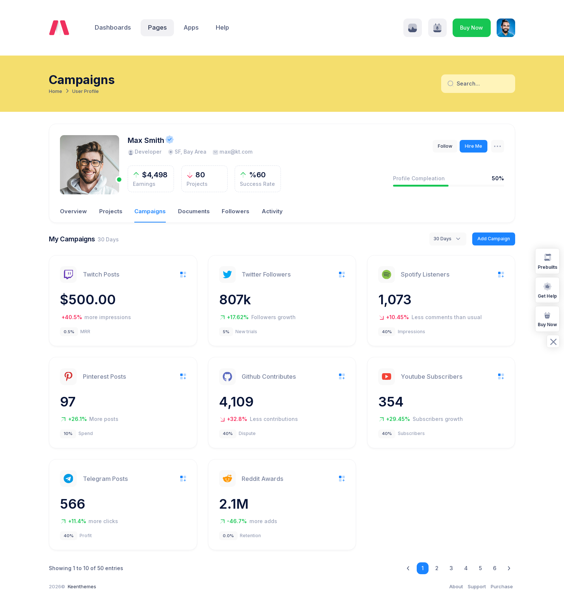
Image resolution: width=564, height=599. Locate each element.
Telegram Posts (105, 478)
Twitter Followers (266, 274)
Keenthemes (82, 586)
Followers (235, 211)
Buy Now (471, 27)
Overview (73, 211)
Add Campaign (493, 238)
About (456, 586)
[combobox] (447, 238)
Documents (194, 211)
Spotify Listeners (425, 274)
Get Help (547, 290)
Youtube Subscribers (432, 376)
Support (477, 586)
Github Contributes (269, 376)
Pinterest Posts (104, 376)
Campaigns (150, 211)
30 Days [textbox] (442, 238)
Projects (110, 211)
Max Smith (146, 140)
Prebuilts (547, 261)
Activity (272, 211)
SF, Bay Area (187, 151)
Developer (144, 151)
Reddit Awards (262, 478)
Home (55, 91)
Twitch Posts (101, 274)
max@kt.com (232, 151)
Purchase (502, 586)
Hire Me (473, 146)
